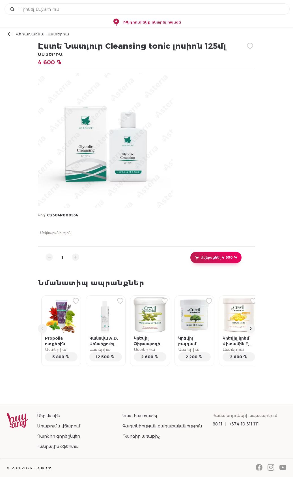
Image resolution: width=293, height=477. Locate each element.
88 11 (218, 424)
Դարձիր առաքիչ (141, 436)
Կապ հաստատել (139, 415)
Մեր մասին (48, 415)
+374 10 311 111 (244, 424)
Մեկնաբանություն (56, 233)
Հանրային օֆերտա (58, 446)
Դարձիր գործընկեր (58, 436)
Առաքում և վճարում (58, 426)
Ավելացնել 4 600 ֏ (216, 257)
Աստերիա (50, 54)
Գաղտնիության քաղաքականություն (162, 426)
